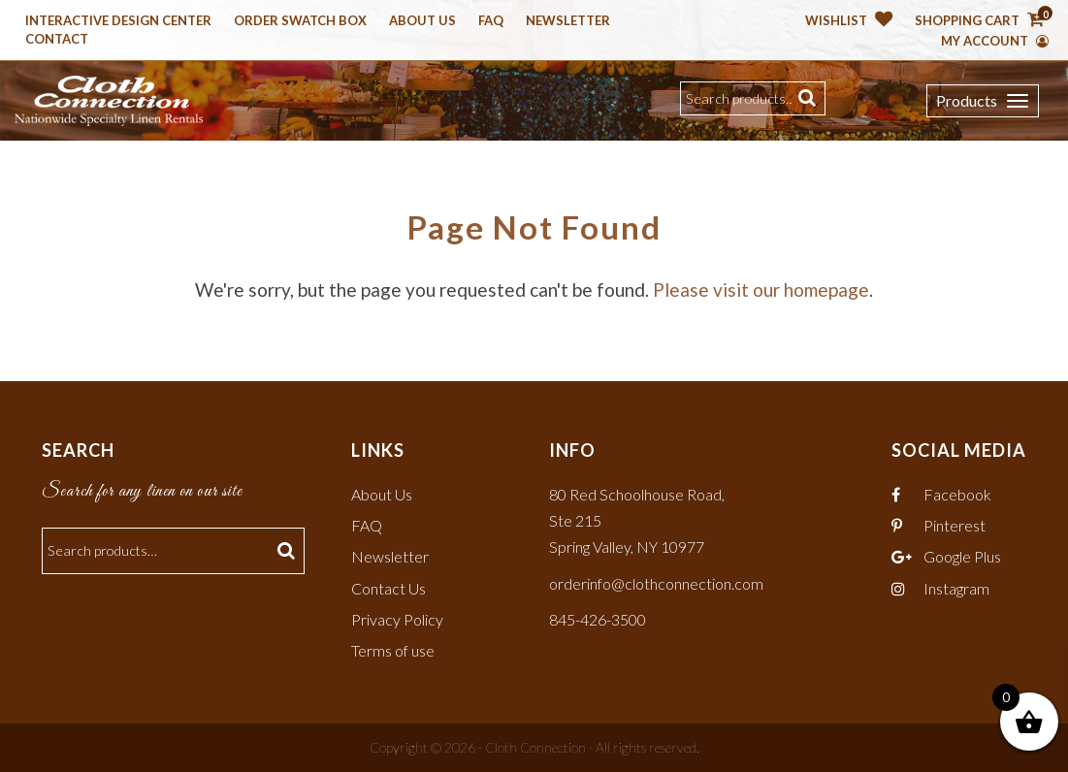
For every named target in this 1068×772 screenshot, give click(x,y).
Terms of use (393, 650)
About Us (422, 21)
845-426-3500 (597, 619)
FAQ (366, 525)
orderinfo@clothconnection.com (656, 583)
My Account (995, 40)
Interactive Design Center (118, 21)
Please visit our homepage (761, 289)
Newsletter (568, 21)
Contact (56, 40)
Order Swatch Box (300, 21)
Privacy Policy (397, 619)
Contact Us (388, 588)
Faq (490, 21)
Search (809, 98)
